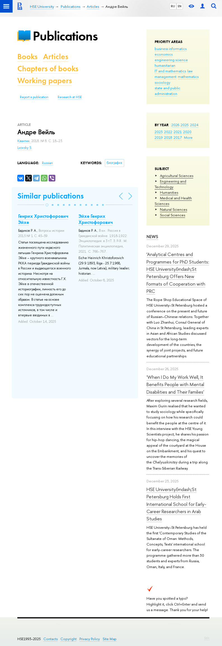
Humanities (169, 192)
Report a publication (34, 97)
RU (173, 6)
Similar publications (50, 196)
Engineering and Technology (170, 184)
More (188, 137)
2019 (159, 137)
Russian (47, 163)
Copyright (68, 639)
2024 (194, 124)
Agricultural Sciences (176, 175)
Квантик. (24, 141)
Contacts (50, 639)
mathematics (188, 76)
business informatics (170, 48)
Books (27, 56)
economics (164, 54)
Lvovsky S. (24, 147)
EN (179, 6)
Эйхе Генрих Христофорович (96, 219)
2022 (168, 131)
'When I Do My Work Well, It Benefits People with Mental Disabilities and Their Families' (175, 384)
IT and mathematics (170, 70)
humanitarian (165, 65)
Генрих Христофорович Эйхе (43, 219)
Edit (206, 638)
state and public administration (167, 90)
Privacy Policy (89, 639)
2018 (168, 137)
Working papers (44, 80)
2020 (187, 131)
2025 (185, 124)
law (190, 70)
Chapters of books (47, 68)
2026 (175, 124)
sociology (162, 82)
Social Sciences (172, 214)
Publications (65, 35)
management (165, 76)
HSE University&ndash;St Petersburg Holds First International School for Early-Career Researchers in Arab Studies (176, 504)
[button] (47, 205)
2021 (178, 131)
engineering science (171, 59)
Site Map (110, 639)
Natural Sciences (173, 209)
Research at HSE (70, 97)
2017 (178, 137)
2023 (159, 131)
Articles (55, 56)
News (152, 237)
